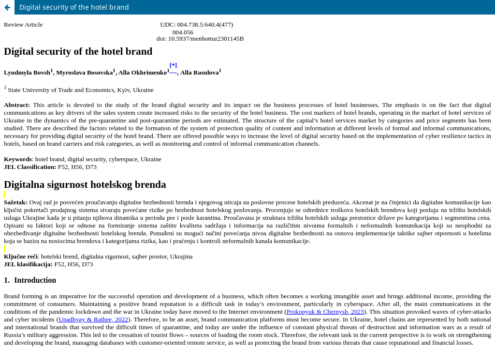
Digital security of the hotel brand (74, 7)
